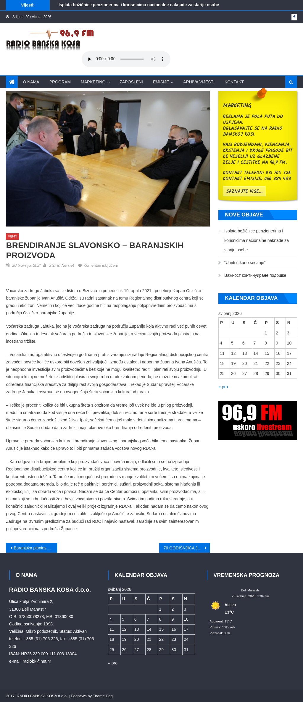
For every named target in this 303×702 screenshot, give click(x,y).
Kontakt (234, 82)
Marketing (93, 82)
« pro (223, 386)
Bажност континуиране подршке (255, 275)
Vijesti (12, 236)
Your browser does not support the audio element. (126, 59)
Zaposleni (131, 82)
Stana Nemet (61, 265)
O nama (31, 82)
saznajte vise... (244, 191)
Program (60, 82)
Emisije (161, 82)
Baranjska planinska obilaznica (35, 548)
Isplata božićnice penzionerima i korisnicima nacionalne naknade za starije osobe (139, 4)
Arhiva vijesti (199, 82)
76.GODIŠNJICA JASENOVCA (187, 548)
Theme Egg (102, 696)
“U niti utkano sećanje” (244, 262)
